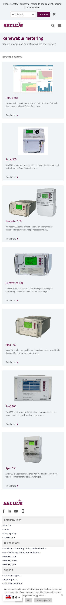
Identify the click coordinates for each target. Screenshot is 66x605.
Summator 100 (14, 283)
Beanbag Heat (9, 560)
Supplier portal (9, 579)
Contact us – (8, 537)
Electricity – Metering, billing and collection (24, 548)
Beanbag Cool (9, 564)
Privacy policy (9, 533)
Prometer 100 (13, 221)
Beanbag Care (9, 556)
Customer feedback (12, 583)
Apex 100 (11, 345)
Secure (6, 44)
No (28, 600)
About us (6, 525)
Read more (11, 115)
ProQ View (12, 98)
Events (5, 529)
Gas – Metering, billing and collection (21, 552)
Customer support (11, 575)
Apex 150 (11, 468)
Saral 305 (11, 159)
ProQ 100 (11, 406)
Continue (43, 14)
